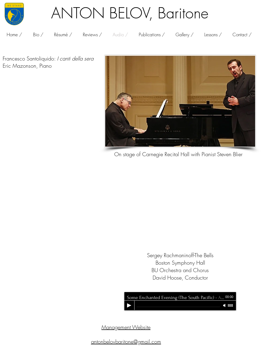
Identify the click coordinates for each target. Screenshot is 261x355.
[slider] (230, 305)
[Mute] (224, 305)
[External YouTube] (180, 215)
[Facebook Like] (236, 9)
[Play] (129, 305)
